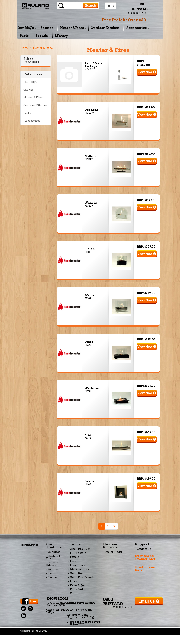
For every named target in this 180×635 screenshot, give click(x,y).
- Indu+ (73, 581)
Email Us (149, 601)
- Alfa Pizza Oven (79, 548)
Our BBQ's (26, 28)
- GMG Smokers (78, 569)
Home (24, 47)
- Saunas (51, 577)
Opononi (91, 109)
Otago (89, 341)
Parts (25, 36)
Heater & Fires (73, 28)
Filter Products (31, 60)
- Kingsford (75, 589)
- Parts (50, 573)
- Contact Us (143, 548)
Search (90, 6)
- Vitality (74, 593)
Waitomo (91, 388)
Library (63, 36)
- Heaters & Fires (53, 557)
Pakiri (89, 481)
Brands (42, 36)
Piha (87, 434)
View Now (146, 72)
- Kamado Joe (76, 585)
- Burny (73, 561)
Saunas (48, 28)
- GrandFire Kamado (81, 577)
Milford (90, 156)
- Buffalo (73, 557)
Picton (89, 249)
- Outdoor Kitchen (52, 564)
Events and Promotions (145, 557)
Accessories (137, 28)
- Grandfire (75, 573)
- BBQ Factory (77, 552)
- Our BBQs (53, 552)
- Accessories (54, 569)
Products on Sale (145, 568)
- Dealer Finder (112, 552)
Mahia (89, 295)
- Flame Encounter (80, 565)
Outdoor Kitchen (106, 28)
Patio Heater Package (94, 65)
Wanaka (90, 202)
